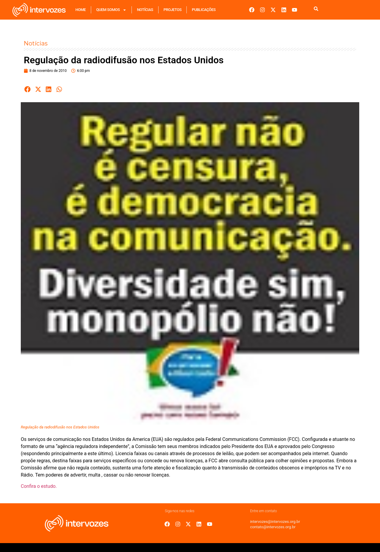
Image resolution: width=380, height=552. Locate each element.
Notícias (145, 9)
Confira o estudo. (39, 486)
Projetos (173, 9)
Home (80, 9)
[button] (27, 89)
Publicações (204, 9)
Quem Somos (111, 10)
